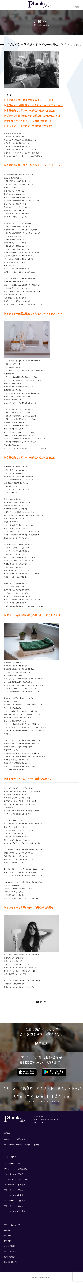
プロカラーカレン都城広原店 (15, 1169)
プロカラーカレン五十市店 (14, 1211)
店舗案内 (7, 1230)
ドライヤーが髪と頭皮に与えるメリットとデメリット (34, 105)
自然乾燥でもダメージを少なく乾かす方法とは (31, 110)
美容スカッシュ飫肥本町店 (14, 1139)
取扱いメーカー (10, 1251)
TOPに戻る (41, 1002)
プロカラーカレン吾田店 (13, 1206)
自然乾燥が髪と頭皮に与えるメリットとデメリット (33, 100)
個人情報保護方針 (11, 1262)
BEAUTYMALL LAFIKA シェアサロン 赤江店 (21, 1145)
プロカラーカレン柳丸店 (13, 1195)
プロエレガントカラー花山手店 (16, 1179)
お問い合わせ (9, 1257)
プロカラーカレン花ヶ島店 (14, 1201)
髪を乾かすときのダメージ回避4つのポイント (30, 121)
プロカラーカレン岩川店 (13, 1163)
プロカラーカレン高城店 (13, 1174)
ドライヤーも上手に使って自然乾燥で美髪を (29, 126)
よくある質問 (9, 1246)
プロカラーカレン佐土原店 (14, 1185)
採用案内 (41, 1044)
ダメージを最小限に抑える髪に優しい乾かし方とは (33, 115)
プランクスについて (12, 1225)
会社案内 (7, 1236)
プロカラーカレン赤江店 (13, 1190)
